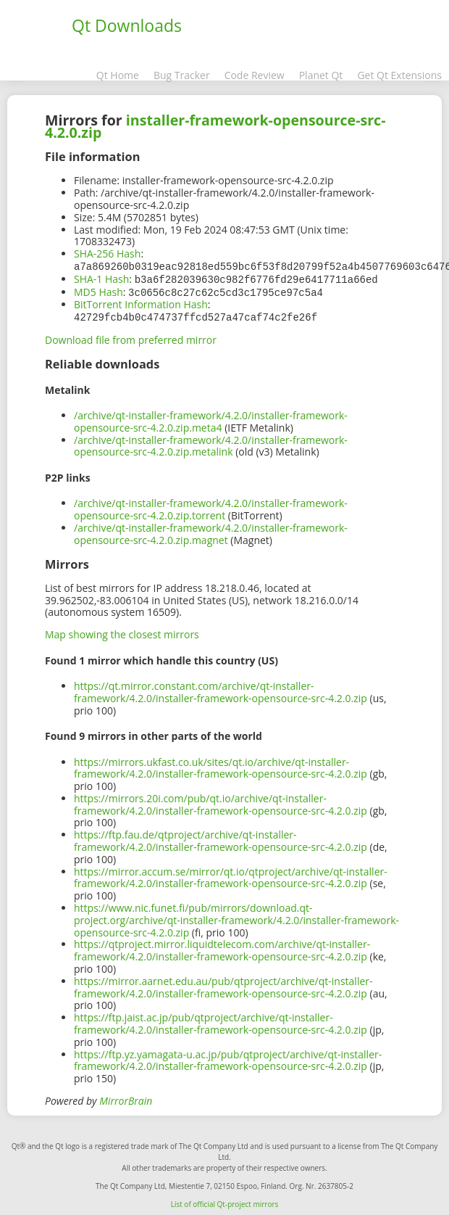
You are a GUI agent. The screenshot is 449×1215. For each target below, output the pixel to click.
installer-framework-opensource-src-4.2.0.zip (215, 126)
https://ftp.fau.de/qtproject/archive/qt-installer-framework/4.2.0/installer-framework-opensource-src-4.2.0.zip (220, 838)
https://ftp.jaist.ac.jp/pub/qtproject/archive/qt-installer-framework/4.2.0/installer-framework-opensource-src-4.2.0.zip (220, 1021)
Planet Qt (321, 75)
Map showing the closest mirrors (122, 631)
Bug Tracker (182, 75)
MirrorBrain (125, 1098)
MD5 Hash (98, 290)
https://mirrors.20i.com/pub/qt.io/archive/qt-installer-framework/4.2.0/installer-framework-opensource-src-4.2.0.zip (220, 801)
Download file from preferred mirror (131, 337)
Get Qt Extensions (399, 75)
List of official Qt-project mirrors (225, 1201)
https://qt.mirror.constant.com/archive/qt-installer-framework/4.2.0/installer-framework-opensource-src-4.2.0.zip (220, 689)
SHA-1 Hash (101, 278)
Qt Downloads (127, 25)
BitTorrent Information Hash (141, 302)
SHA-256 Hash (107, 253)
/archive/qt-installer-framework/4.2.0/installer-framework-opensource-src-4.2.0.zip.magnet (211, 531)
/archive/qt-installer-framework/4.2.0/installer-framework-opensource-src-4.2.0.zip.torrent (211, 506)
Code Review (254, 75)
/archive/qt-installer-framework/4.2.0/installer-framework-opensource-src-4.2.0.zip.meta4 (211, 418)
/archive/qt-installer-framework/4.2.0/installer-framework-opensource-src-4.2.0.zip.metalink (211, 443)
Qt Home (117, 75)
